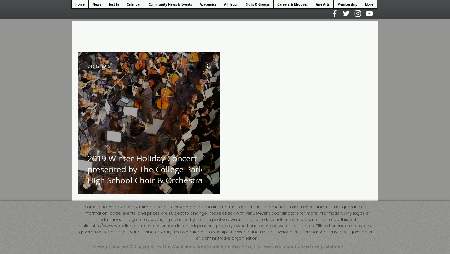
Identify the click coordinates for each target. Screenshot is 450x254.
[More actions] (209, 66)
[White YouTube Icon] (369, 13)
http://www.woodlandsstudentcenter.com (133, 226)
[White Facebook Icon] (334, 13)
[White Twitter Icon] (346, 13)
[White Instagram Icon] (357, 13)
